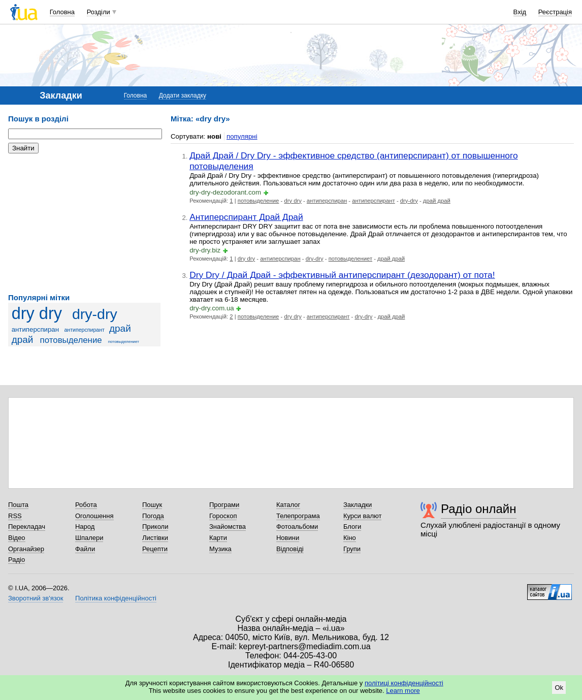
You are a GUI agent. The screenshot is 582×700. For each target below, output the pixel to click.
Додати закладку (182, 95)
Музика (220, 549)
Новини (287, 538)
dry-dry (94, 314)
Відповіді (290, 549)
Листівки (155, 538)
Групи (352, 549)
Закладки (357, 504)
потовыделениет (123, 341)
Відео (16, 538)
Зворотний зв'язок (35, 598)
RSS (15, 516)
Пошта (18, 504)
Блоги (352, 526)
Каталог (288, 504)
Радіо (16, 559)
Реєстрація (555, 12)
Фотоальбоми (297, 526)
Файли (85, 549)
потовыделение (71, 340)
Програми (224, 504)
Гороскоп (223, 516)
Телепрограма (298, 516)
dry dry (37, 313)
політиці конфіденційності (404, 683)
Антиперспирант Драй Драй (246, 217)
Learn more (402, 690)
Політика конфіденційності (115, 598)
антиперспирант (84, 330)
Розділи (98, 12)
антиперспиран (35, 329)
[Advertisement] (84, 223)
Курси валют (362, 516)
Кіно (349, 538)
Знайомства (227, 526)
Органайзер (26, 549)
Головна (62, 12)
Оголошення (94, 516)
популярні (242, 136)
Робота (86, 504)
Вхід (520, 12)
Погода (153, 516)
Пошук (152, 504)
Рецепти (155, 549)
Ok (559, 687)
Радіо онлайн (478, 509)
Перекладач (26, 526)
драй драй (436, 201)
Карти (218, 538)
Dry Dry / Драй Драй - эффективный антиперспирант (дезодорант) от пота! (342, 275)
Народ (84, 526)
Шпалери (89, 538)
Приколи (155, 526)
